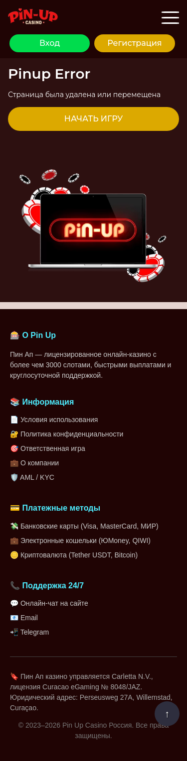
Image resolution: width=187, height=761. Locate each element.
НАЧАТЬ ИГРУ (93, 118)
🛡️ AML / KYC (32, 477)
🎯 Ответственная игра (47, 448)
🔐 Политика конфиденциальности (66, 434)
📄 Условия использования (54, 420)
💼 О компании (34, 463)
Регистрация (134, 43)
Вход (49, 43)
